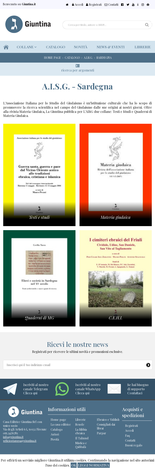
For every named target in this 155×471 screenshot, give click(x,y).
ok (73, 465)
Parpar (101, 433)
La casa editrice (61, 424)
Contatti (125, 4)
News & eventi (110, 46)
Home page (58, 420)
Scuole (79, 424)
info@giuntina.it (13, 437)
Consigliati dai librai (106, 426)
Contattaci (134, 393)
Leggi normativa (93, 465)
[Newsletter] (148, 364)
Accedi (96, 4)
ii (142, 4)
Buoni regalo (133, 445)
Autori (55, 434)
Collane (25, 46)
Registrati (110, 4)
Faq (127, 435)
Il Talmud (81, 438)
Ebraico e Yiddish (108, 420)
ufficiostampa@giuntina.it (19, 441)
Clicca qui (30, 393)
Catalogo (53, 46)
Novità (79, 46)
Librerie (142, 46)
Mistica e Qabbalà (81, 445)
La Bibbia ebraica (81, 431)
